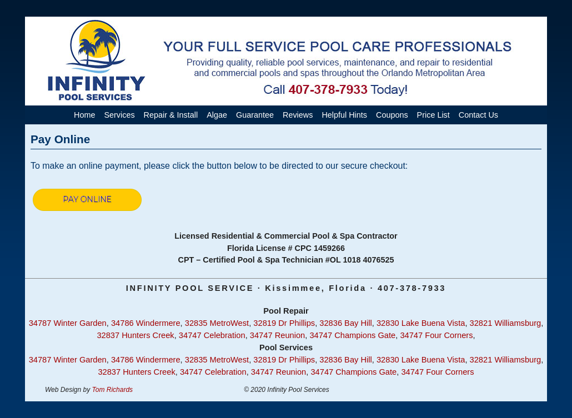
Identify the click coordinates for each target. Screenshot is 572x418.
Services (119, 114)
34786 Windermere (145, 323)
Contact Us (478, 114)
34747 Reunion (277, 335)
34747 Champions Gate (352, 335)
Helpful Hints (344, 114)
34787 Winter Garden (68, 323)
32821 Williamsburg (505, 323)
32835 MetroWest (217, 323)
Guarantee (255, 114)
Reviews (298, 114)
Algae (217, 114)
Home (84, 114)
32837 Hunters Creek (135, 335)
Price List (433, 114)
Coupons (392, 114)
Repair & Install (171, 114)
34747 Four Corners (436, 335)
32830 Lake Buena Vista (421, 323)
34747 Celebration (212, 335)
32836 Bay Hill (345, 323)
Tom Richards (112, 390)
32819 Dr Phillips (284, 323)
